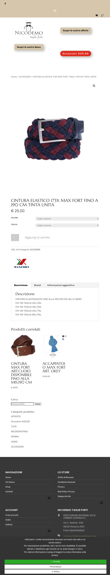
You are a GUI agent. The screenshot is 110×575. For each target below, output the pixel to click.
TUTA (14, 426)
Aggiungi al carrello (37, 237)
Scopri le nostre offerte (75, 30)
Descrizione (21, 285)
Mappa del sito (64, 496)
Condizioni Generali (66, 482)
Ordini (8, 520)
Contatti (9, 492)
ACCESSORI (25, 76)
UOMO (14, 441)
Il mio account (11, 515)
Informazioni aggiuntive (61, 285)
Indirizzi (8, 525)
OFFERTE (16, 416)
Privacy (61, 487)
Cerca (37, 404)
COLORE (14, 218)
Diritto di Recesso (66, 477)
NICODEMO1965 (19, 431)
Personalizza (55, 567)
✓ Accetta (55, 561)
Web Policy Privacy (66, 492)
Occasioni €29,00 (76, 53)
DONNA (15, 436)
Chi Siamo (10, 482)
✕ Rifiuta (56, 571)
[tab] (21, 285)
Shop (7, 487)
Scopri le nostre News (29, 47)
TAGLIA (14, 224)
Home (14, 76)
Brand (37, 285)
